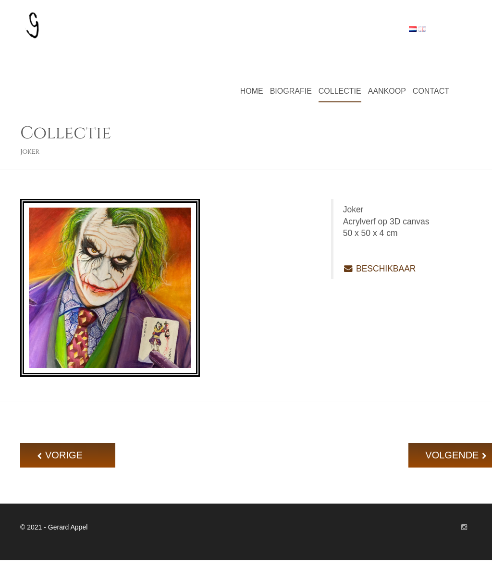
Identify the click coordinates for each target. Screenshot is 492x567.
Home (251, 91)
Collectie (340, 91)
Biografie (291, 91)
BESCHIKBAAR (379, 268)
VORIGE (71, 455)
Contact (431, 91)
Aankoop (387, 91)
